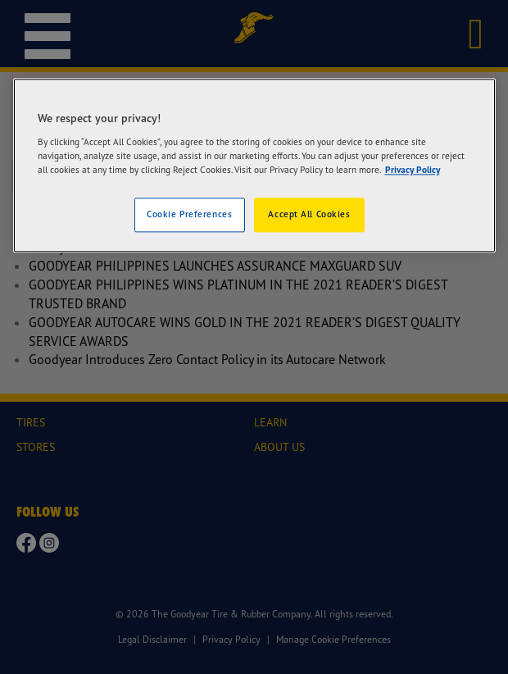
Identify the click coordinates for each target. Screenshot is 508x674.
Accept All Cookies (309, 214)
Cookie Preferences (189, 214)
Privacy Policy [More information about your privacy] (412, 169)
